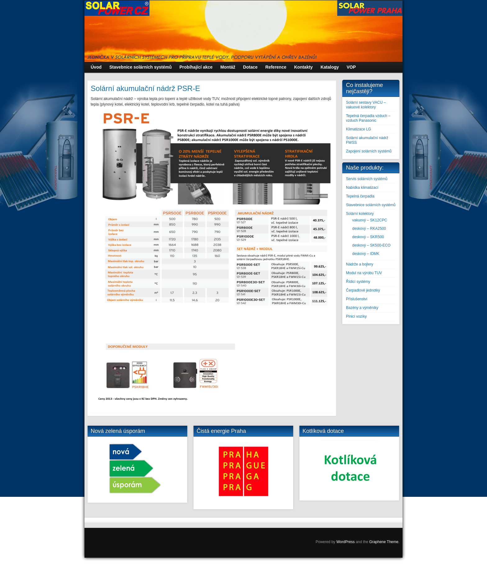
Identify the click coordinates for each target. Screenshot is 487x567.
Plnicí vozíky (356, 316)
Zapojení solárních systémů (369, 151)
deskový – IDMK (365, 254)
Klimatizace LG (358, 129)
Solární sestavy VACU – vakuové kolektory (366, 104)
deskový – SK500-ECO (371, 245)
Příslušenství (356, 299)
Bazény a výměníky (362, 308)
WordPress (345, 542)
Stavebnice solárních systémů (370, 205)
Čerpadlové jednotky (363, 290)
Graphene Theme (383, 542)
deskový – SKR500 (368, 237)
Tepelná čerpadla (360, 196)
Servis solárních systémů (366, 179)
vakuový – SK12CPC (369, 220)
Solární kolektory (360, 213)
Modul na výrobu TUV (364, 273)
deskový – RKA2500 (369, 228)
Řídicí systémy (358, 281)
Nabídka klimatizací (362, 187)
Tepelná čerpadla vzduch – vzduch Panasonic (368, 118)
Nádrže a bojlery (359, 264)
